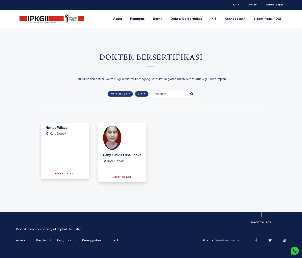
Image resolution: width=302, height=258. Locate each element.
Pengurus (137, 18)
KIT (214, 18)
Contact (252, 5)
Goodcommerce (227, 240)
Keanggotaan (235, 18)
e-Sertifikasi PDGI (267, 18)
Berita (157, 18)
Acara (117, 18)
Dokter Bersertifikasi (187, 18)
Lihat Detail (64, 174)
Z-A (141, 94)
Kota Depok (119, 94)
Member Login (274, 5)
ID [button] (234, 5)
